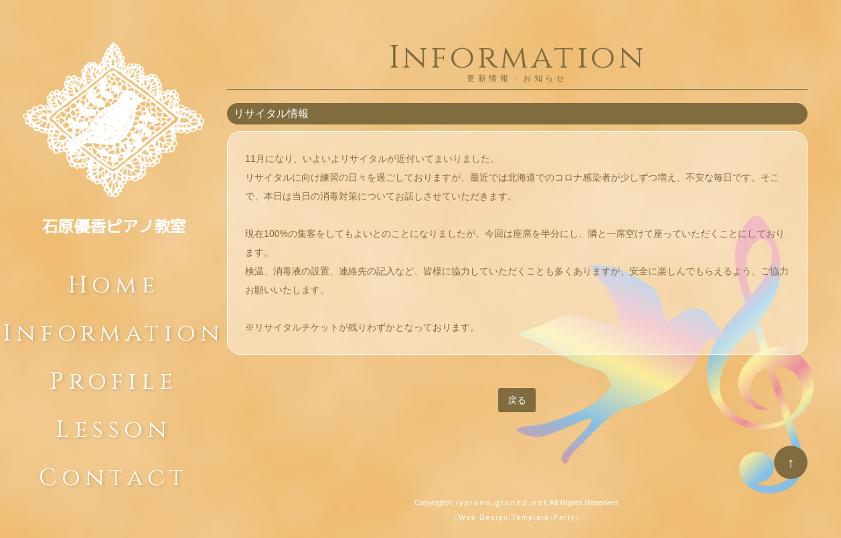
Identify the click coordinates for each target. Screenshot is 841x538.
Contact (113, 474)
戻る (517, 400)
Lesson (113, 426)
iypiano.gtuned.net (502, 502)
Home (114, 281)
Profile (113, 377)
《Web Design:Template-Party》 (517, 517)
